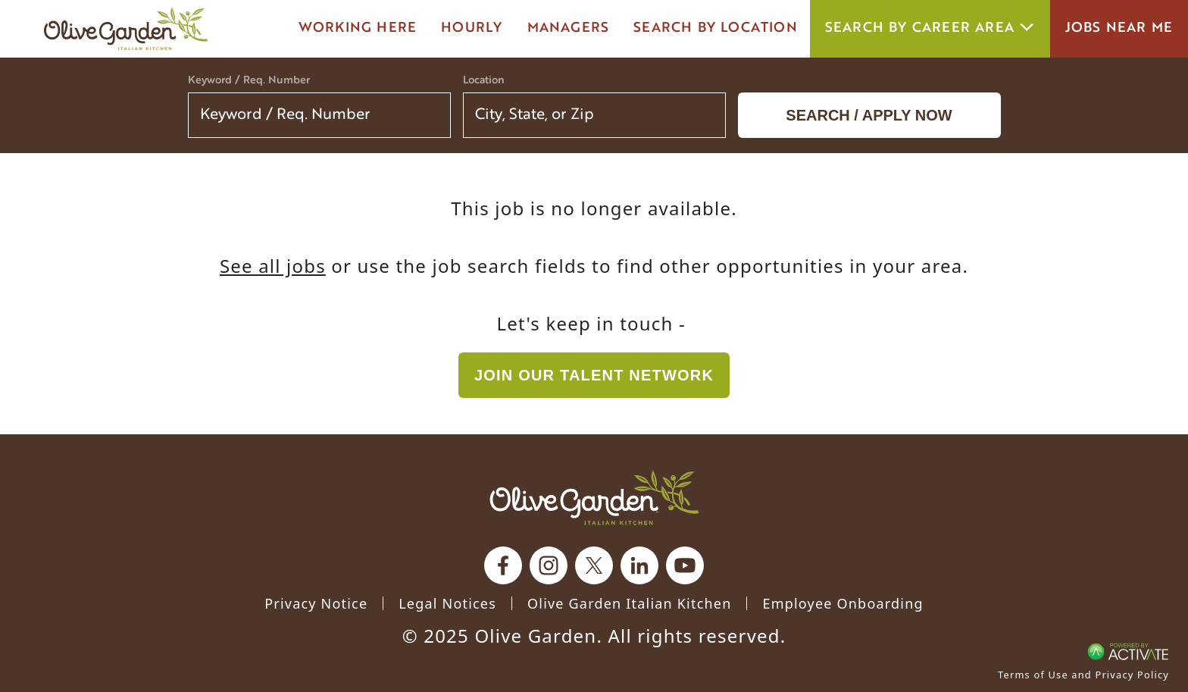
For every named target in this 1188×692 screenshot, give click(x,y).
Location (484, 81)
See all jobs (273, 265)
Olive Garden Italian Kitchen (629, 603)
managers (568, 28)
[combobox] (594, 115)
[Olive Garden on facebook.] (503, 565)
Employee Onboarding (842, 603)
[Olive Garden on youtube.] (685, 565)
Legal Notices (447, 603)
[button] (705, 115)
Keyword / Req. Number (249, 81)
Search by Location (715, 28)
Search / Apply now (869, 115)
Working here (358, 28)
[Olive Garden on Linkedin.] (639, 565)
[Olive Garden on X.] (594, 565)
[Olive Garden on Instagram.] (548, 565)
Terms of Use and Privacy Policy (1083, 674)
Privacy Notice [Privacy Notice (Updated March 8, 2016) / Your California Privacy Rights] (315, 603)
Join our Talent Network (594, 375)
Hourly (471, 28)
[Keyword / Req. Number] (319, 115)
